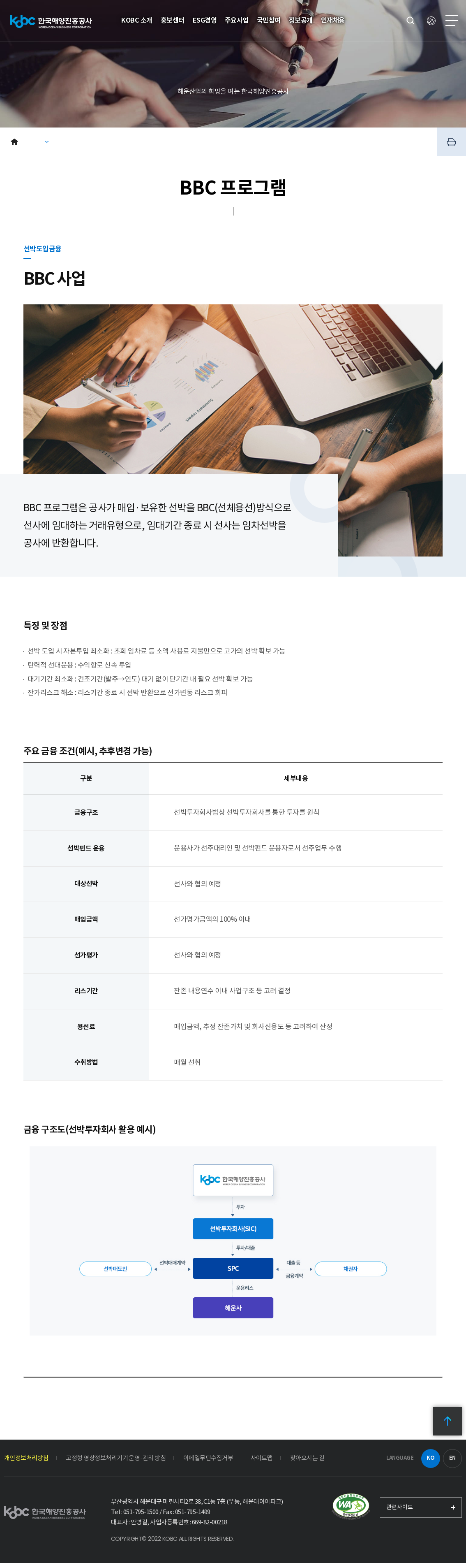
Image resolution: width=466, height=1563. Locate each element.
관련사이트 (399, 1507)
